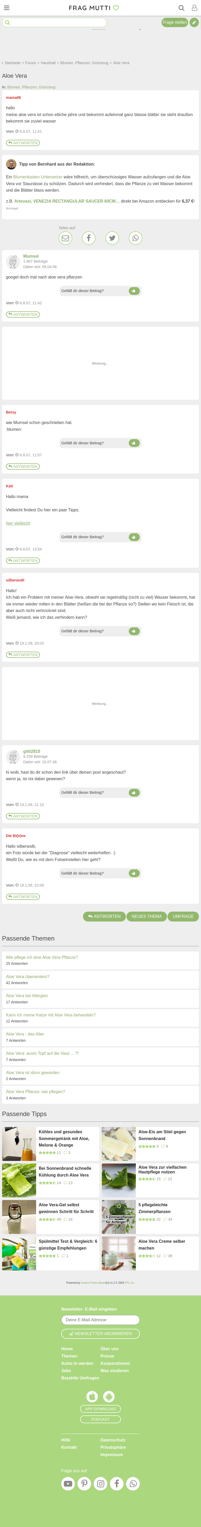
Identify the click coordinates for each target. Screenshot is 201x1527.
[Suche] (181, 8)
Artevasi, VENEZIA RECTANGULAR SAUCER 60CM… (67, 201)
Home (67, 1349)
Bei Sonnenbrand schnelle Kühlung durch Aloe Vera (65, 1171)
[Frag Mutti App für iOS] (92, 1398)
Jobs (66, 1370)
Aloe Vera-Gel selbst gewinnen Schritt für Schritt (66, 1208)
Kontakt (69, 1447)
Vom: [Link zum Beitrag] (10, 131)
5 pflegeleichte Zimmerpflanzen (154, 1208)
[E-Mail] (65, 238)
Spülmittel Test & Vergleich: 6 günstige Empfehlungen (68, 1244)
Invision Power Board (93, 1282)
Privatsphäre (113, 1447)
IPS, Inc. (130, 1282)
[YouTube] (68, 1485)
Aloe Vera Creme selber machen (161, 1244)
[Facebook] (89, 238)
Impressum (111, 1454)
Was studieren (114, 1370)
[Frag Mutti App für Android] (109, 1398)
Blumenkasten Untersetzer (38, 177)
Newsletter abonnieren (100, 1333)
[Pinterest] (84, 1485)
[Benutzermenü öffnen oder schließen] (194, 8)
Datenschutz (112, 1440)
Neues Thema (147, 916)
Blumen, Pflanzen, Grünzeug (31, 87)
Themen (69, 1356)
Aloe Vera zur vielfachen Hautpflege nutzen (162, 1169)
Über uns (109, 1349)
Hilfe (65, 1440)
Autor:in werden (77, 1363)
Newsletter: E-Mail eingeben (89, 1309)
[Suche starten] (7, 22)
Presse (107, 1356)
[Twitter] (112, 238)
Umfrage (183, 916)
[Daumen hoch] (134, 291)
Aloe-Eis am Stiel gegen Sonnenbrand (162, 1135)
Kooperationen (115, 1363)
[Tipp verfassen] (194, 22)
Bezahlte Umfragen (80, 1378)
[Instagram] (100, 1485)
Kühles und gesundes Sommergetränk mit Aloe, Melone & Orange (64, 1138)
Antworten (22, 143)
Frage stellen (175, 22)
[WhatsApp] (135, 238)
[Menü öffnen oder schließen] (6, 8)
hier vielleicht (18, 523)
